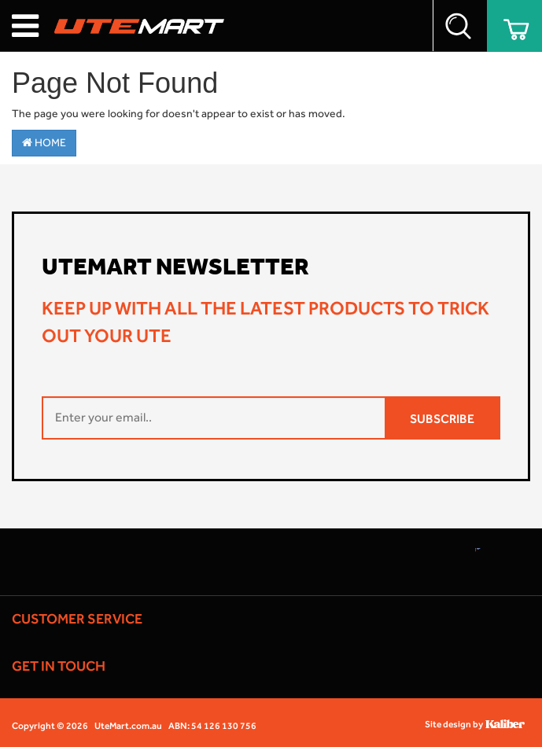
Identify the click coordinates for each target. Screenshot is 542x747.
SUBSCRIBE (442, 418)
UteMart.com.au (128, 725)
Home (44, 142)
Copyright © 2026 (50, 725)
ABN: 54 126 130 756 (212, 725)
